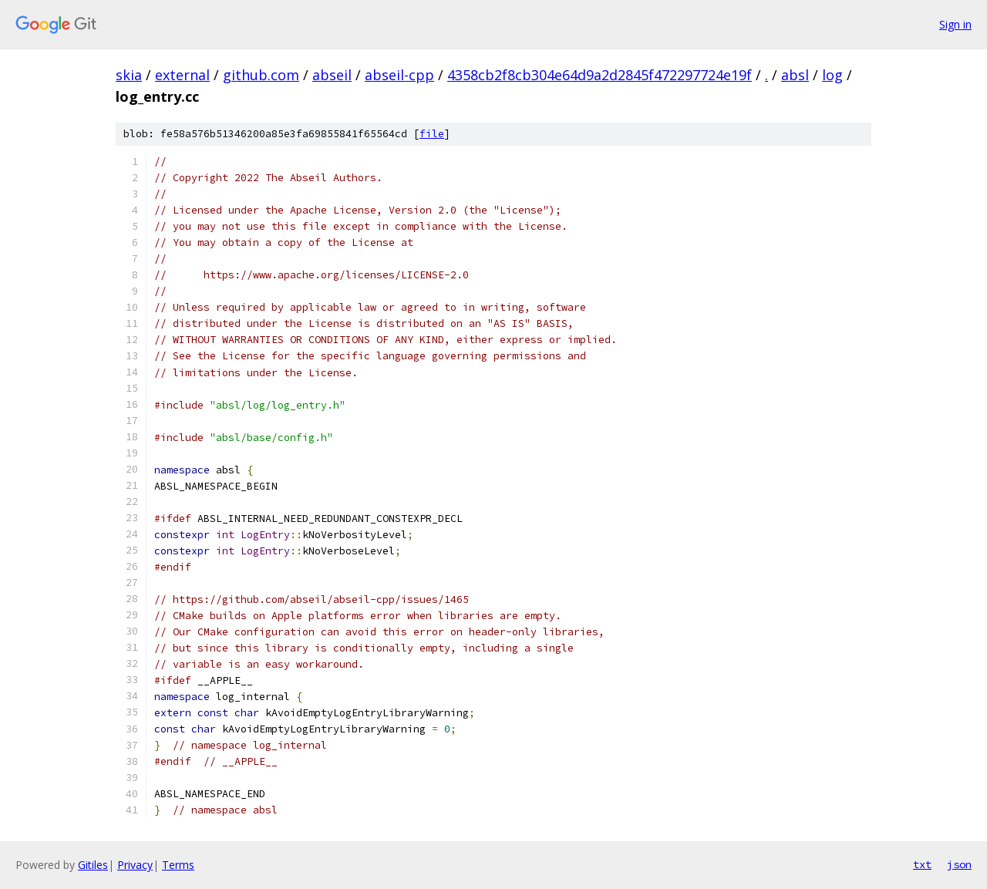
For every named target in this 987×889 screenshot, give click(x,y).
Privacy (135, 864)
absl (795, 75)
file (431, 133)
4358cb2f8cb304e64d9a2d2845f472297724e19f (599, 75)
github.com (261, 75)
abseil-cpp (399, 75)
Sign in (955, 24)
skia (129, 75)
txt (922, 864)
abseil (332, 75)
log (832, 75)
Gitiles (93, 864)
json (959, 864)
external (182, 75)
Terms (178, 864)
